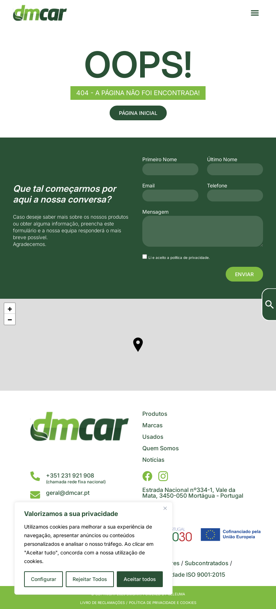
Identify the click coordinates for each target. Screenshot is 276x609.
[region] (93, 548)
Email (148, 185)
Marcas (152, 425)
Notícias (153, 459)
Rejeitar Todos (90, 579)
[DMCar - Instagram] (163, 476)
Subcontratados (207, 563)
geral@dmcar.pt (67, 493)
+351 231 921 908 (70, 475)
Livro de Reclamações (102, 602)
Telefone (217, 185)
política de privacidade (189, 257)
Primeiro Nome (159, 159)
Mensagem (155, 211)
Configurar (43, 579)
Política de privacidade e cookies (162, 602)
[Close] (165, 508)
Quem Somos (160, 448)
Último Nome (222, 159)
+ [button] (10, 308)
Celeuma (176, 594)
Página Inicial (138, 113)
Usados (153, 436)
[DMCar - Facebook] (147, 476)
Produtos (154, 413)
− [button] (10, 319)
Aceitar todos (140, 579)
